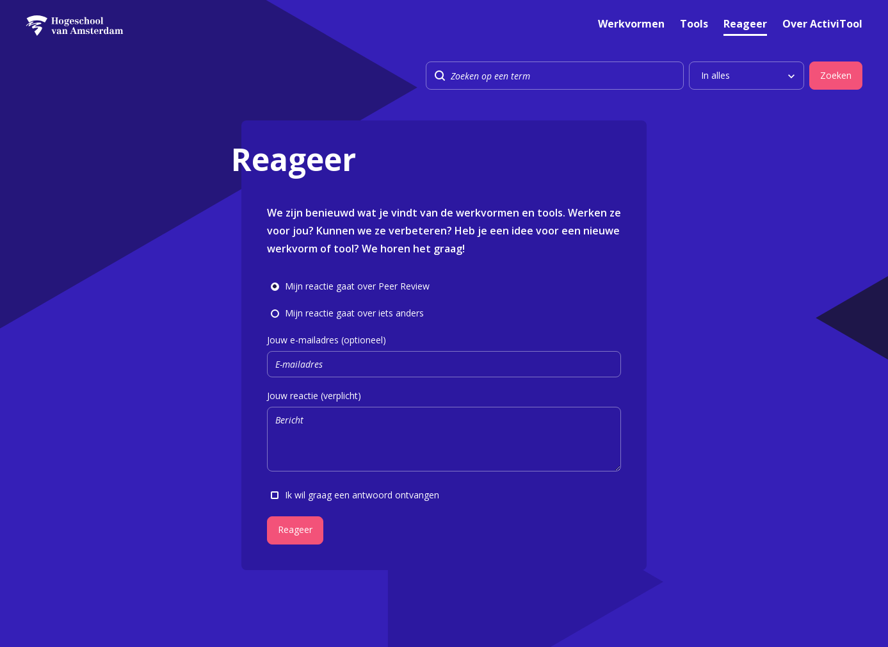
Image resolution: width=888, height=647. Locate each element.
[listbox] (746, 75)
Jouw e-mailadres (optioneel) (444, 356)
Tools (694, 25)
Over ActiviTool (822, 25)
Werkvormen (631, 25)
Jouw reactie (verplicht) (444, 432)
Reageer (745, 25)
